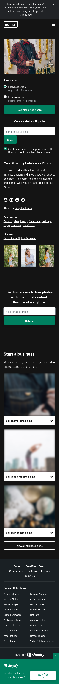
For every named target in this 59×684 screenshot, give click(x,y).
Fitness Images (37, 635)
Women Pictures (12, 625)
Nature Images (11, 604)
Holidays (46, 221)
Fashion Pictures (38, 593)
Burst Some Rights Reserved (20, 238)
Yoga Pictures (10, 635)
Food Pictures (37, 604)
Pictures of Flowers (40, 630)
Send (10, 139)
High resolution (17, 86)
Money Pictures (38, 609)
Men (16, 221)
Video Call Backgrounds (42, 640)
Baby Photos (10, 640)
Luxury (24, 221)
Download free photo (29, 109)
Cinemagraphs (37, 620)
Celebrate (34, 221)
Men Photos (36, 625)
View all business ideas (29, 545)
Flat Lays (34, 614)
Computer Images (12, 614)
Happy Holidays (12, 225)
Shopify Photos (23, 208)
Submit (29, 320)
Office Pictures (11, 609)
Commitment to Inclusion (23, 571)
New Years (29, 225)
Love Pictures (10, 630)
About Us (29, 575)
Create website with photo (29, 121)
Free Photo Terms (36, 566)
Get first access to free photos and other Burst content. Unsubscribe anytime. (29, 150)
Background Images (13, 620)
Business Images (12, 593)
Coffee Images (37, 599)
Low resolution (16, 97)
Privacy (45, 571)
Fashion (8, 221)
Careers (18, 566)
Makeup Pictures (12, 599)
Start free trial (42, 675)
